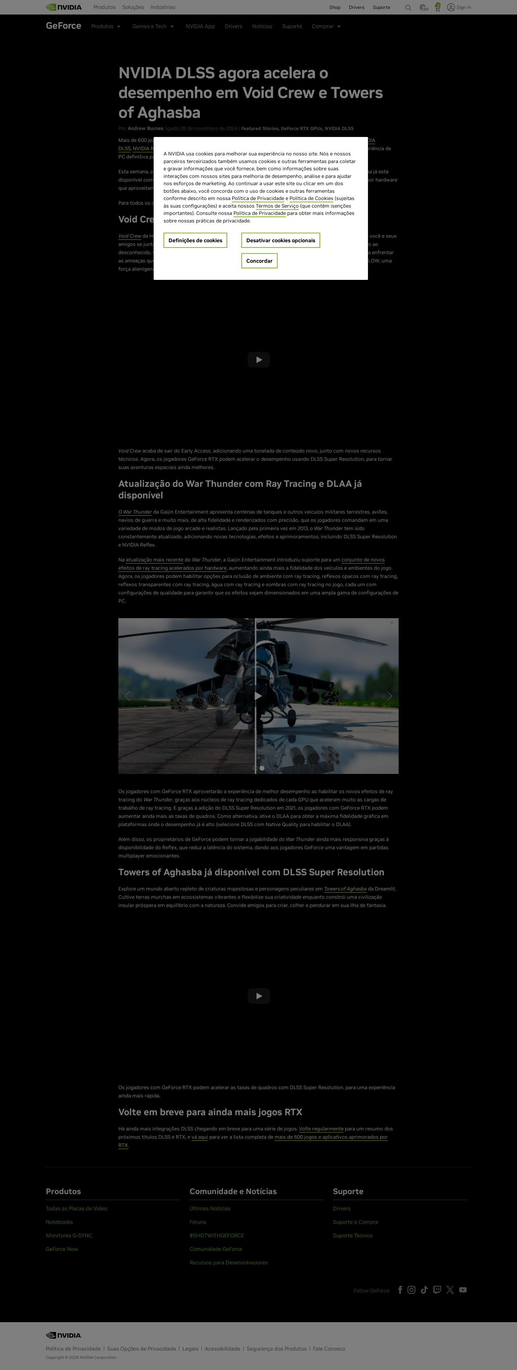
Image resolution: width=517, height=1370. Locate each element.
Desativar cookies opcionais (280, 240)
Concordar (259, 260)
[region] (261, 208)
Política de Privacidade (258, 198)
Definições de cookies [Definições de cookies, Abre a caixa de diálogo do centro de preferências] (195, 240)
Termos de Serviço (277, 206)
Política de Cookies (311, 198)
